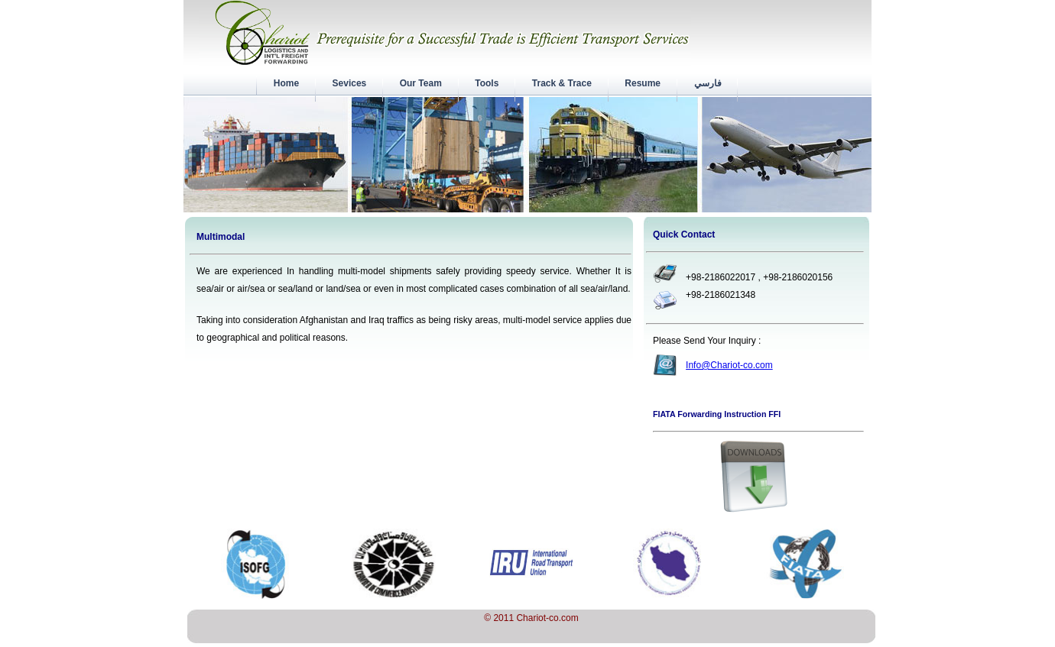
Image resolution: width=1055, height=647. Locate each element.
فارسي (707, 83)
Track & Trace (562, 83)
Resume (642, 83)
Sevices (349, 83)
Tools (487, 83)
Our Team (420, 83)
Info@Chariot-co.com (729, 365)
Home (286, 83)
